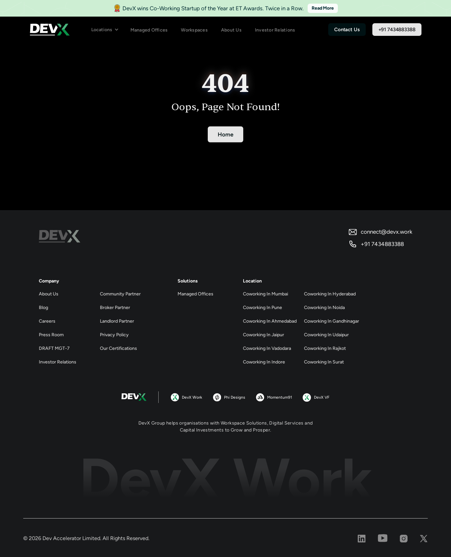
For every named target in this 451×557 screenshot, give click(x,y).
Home (225, 134)
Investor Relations (275, 30)
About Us (231, 30)
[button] (105, 30)
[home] (50, 30)
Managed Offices (149, 30)
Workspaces (194, 30)
